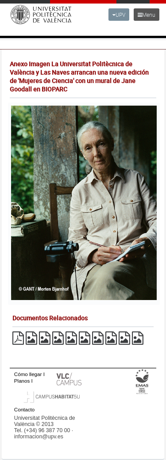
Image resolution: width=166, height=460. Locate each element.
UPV (118, 14)
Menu (146, 14)
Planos (22, 381)
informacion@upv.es (38, 436)
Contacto (24, 409)
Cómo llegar (28, 374)
